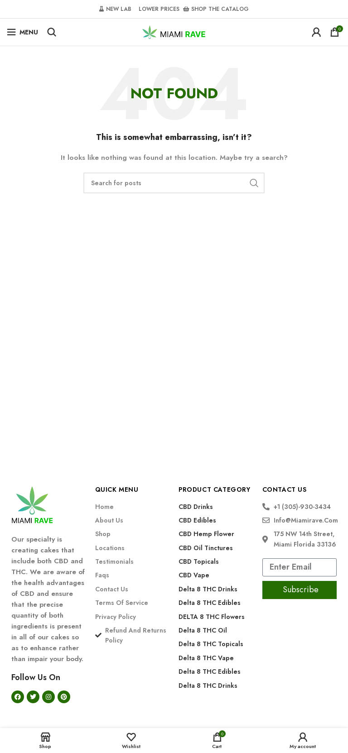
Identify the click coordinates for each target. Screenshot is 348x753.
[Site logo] (174, 31)
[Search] (52, 32)
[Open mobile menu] (22, 32)
